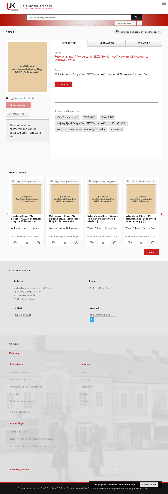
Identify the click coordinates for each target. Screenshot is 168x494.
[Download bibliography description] (15, 242)
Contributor (87, 386)
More (151, 251)
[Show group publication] (26, 181)
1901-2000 (89, 117)
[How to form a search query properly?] (139, 23)
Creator (85, 379)
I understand (149, 484)
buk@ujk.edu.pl (23, 314)
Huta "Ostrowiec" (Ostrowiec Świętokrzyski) (80, 129)
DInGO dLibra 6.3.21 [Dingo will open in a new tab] (52, 488)
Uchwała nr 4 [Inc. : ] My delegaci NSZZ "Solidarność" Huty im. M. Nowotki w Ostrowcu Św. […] (65, 218)
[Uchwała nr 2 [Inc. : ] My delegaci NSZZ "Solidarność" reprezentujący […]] (141, 197)
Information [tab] (106, 43)
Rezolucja (116, 129)
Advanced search (125, 23)
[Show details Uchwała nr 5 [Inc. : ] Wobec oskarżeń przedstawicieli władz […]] (114, 242)
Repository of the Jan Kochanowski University (34, 446)
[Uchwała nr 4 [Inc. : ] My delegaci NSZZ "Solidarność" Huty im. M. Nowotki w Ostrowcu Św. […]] (65, 197)
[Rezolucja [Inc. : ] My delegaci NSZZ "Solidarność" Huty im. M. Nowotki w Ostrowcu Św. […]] (26, 197)
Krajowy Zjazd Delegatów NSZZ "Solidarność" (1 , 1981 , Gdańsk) (91, 123)
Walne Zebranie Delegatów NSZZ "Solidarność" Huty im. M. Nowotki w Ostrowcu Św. (101, 74)
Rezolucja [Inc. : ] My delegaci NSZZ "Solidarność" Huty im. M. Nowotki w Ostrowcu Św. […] (26, 218)
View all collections (20, 411)
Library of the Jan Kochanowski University (32, 438)
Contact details (18, 431)
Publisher (86, 401)
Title (83, 372)
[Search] (136, 17)
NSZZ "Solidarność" (67, 117)
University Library (19, 372)
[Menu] (163, 3)
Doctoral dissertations (22, 401)
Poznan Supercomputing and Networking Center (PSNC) (119, 488)
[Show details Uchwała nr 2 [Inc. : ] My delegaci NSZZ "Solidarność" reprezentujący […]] (152, 242)
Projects (14, 393)
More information (126, 485)
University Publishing (21, 379)
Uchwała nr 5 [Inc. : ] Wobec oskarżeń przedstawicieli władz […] (102, 218)
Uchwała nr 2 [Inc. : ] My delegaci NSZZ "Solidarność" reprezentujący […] (141, 218)
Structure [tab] (144, 43)
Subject (85, 393)
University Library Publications (26, 386)
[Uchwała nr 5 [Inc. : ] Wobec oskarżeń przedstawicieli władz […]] (103, 197)
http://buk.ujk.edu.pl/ (103, 314)
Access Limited (20, 98)
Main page (15, 353)
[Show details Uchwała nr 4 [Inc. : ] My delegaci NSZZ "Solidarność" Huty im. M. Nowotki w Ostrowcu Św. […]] (76, 242)
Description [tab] (69, 43)
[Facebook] (92, 319)
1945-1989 (107, 117)
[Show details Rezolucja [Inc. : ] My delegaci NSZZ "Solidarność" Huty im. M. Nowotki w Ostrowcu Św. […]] (38, 242)
